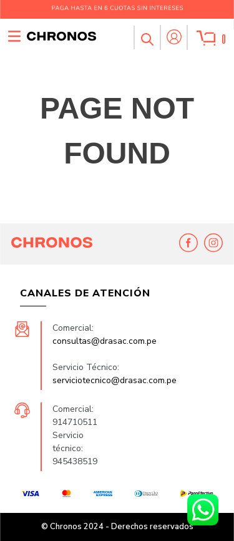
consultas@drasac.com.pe (104, 341)
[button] (147, 37)
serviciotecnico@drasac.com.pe (114, 380)
